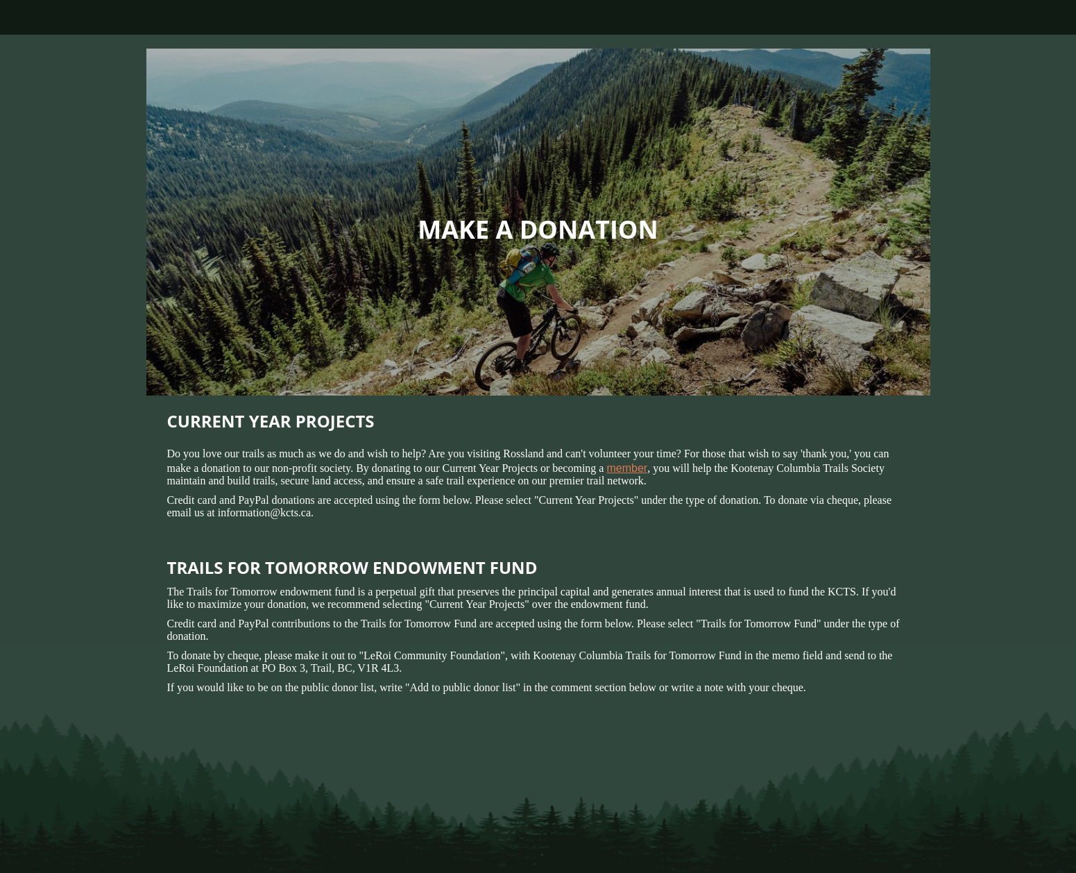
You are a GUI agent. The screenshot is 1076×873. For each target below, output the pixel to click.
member (626, 468)
